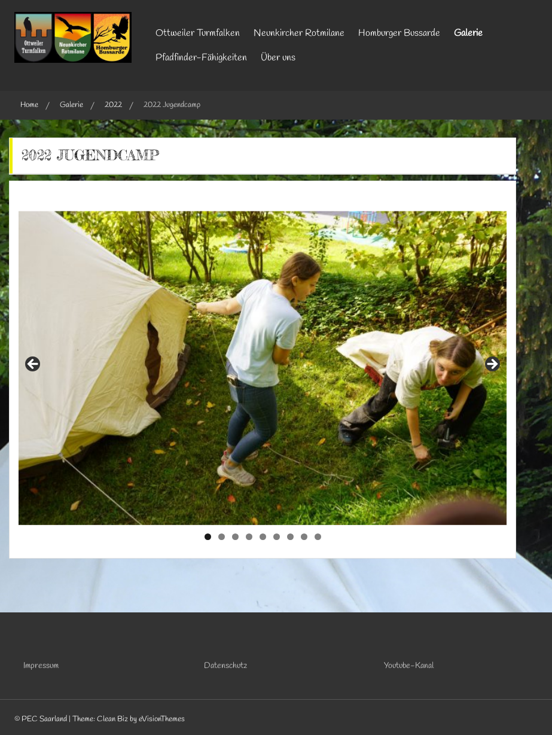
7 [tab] (290, 536)
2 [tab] (221, 536)
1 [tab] (208, 536)
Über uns (278, 57)
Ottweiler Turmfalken (197, 33)
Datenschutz (225, 666)
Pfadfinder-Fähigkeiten (201, 57)
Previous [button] (33, 365)
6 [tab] (276, 536)
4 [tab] (249, 536)
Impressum (41, 666)
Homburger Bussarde (399, 33)
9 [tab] (318, 536)
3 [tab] (235, 536)
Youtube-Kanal (409, 666)
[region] (263, 368)
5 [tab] (263, 536)
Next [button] (492, 365)
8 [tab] (304, 536)
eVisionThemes (162, 719)
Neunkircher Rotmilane (299, 33)
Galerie (468, 33)
